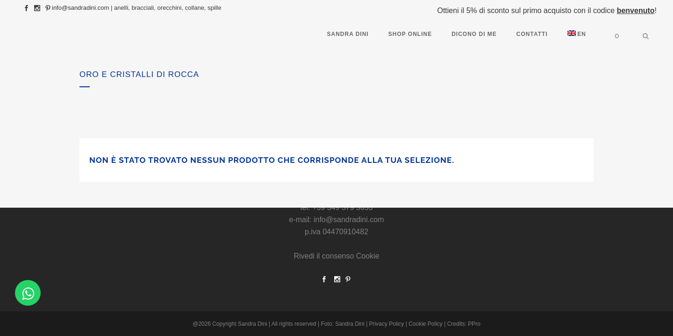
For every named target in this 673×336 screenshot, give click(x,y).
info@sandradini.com (80, 7)
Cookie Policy (425, 324)
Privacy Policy (386, 324)
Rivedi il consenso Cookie (336, 256)
